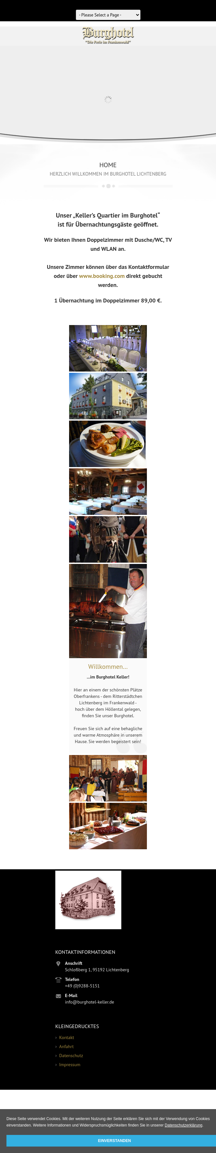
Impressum (69, 1064)
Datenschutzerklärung (183, 1125)
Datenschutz (71, 1055)
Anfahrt (66, 1046)
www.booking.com (102, 276)
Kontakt (66, 1037)
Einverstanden (114, 1140)
